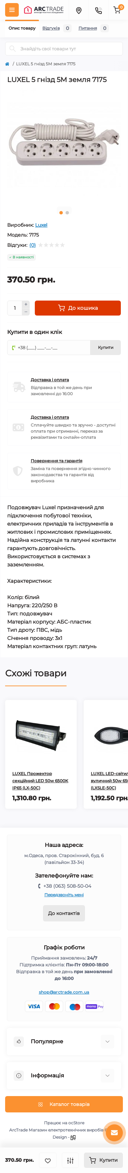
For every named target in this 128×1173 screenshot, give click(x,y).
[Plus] (26, 304)
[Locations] (78, 10)
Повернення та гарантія (56, 460)
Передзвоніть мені (64, 894)
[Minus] (26, 312)
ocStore (76, 1122)
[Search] (12, 48)
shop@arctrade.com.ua (64, 992)
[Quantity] (14, 308)
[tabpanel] (64, 145)
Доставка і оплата (50, 379)
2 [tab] (67, 212)
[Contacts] (98, 10)
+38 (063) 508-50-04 (67, 886)
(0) (32, 245)
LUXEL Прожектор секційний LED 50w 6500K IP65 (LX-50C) (40, 780)
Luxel (41, 225)
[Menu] (12, 10)
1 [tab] (61, 212)
